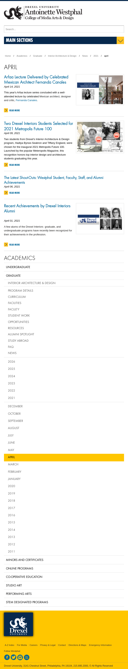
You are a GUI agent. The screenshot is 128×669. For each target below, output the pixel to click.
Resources (16, 328)
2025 (11, 369)
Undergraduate (18, 267)
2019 (11, 493)
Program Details (20, 290)
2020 (11, 486)
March (13, 464)
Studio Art (14, 585)
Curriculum (17, 297)
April (11, 457)
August (13, 428)
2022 (11, 390)
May (11, 450)
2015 (11, 522)
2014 (11, 530)
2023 (11, 383)
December (15, 406)
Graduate (37, 56)
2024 (11, 376)
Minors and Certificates (24, 560)
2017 (11, 508)
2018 (11, 500)
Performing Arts (19, 594)
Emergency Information (100, 645)
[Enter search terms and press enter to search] (64, 29)
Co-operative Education (24, 577)
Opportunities (18, 322)
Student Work (19, 315)
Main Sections (19, 40)
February (14, 472)
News (85, 56)
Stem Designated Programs (27, 602)
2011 (11, 551)
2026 (11, 361)
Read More (14, 110)
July (11, 435)
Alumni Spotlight (21, 334)
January (14, 479)
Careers (33, 645)
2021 (95, 56)
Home (8, 56)
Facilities (14, 303)
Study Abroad (18, 340)
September (15, 421)
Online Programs (19, 568)
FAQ (11, 347)
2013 (11, 537)
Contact (62, 645)
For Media (22, 645)
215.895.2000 (80, 665)
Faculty (13, 309)
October (14, 413)
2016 (11, 515)
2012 (11, 544)
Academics (22, 56)
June (11, 442)
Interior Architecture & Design (62, 56)
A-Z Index (9, 645)
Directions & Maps (77, 645)
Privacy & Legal (47, 645)
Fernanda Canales (26, 100)
